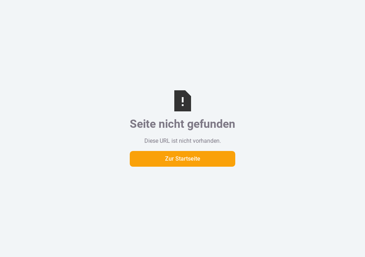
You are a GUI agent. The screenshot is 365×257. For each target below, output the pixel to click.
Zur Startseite (182, 158)
